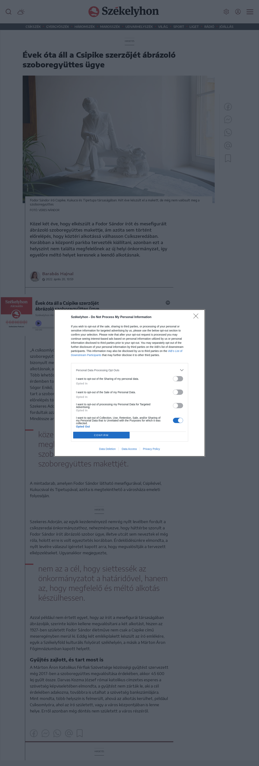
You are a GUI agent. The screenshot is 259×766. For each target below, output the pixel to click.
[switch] (178, 378)
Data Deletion (107, 448)
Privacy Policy (151, 448)
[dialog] (129, 383)
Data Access (129, 448)
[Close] (197, 317)
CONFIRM (101, 435)
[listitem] (129, 370)
